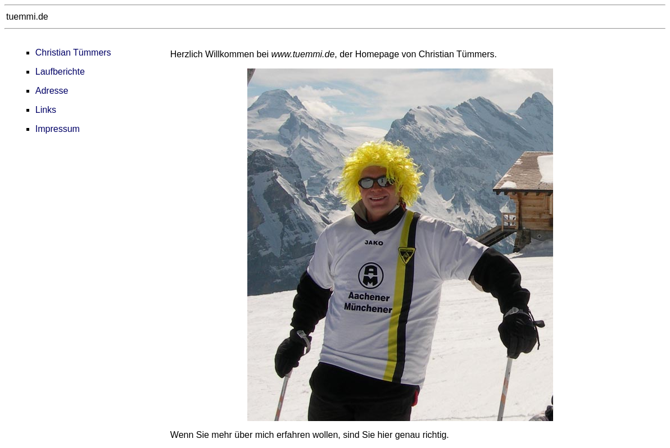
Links (45, 110)
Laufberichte (60, 71)
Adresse (52, 90)
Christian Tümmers (73, 52)
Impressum (57, 129)
